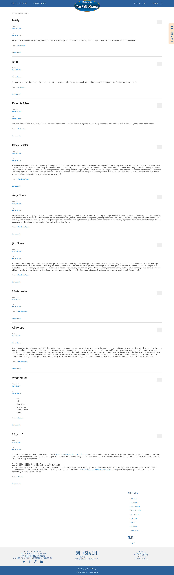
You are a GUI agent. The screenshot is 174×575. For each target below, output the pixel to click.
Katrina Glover (16, 35)
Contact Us (157, 3)
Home (141, 551)
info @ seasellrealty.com (87, 559)
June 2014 (134, 518)
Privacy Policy (141, 558)
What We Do (19, 377)
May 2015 (134, 499)
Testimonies (21, 45)
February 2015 (135, 506)
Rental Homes (39, 3)
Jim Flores (18, 243)
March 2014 (134, 530)
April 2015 (134, 503)
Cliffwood (18, 327)
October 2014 (135, 514)
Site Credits (93, 572)
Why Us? (17, 434)
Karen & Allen (20, 103)
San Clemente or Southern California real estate (98, 469)
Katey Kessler (20, 145)
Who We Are (140, 3)
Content (20, 418)
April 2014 (134, 526)
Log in (133, 543)
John (15, 61)
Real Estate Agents (23, 179)
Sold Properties (22, 311)
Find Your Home (19, 3)
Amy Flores (19, 195)
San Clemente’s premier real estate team (71, 454)
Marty (15, 20)
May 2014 (134, 522)
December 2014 (136, 510)
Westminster (19, 291)
